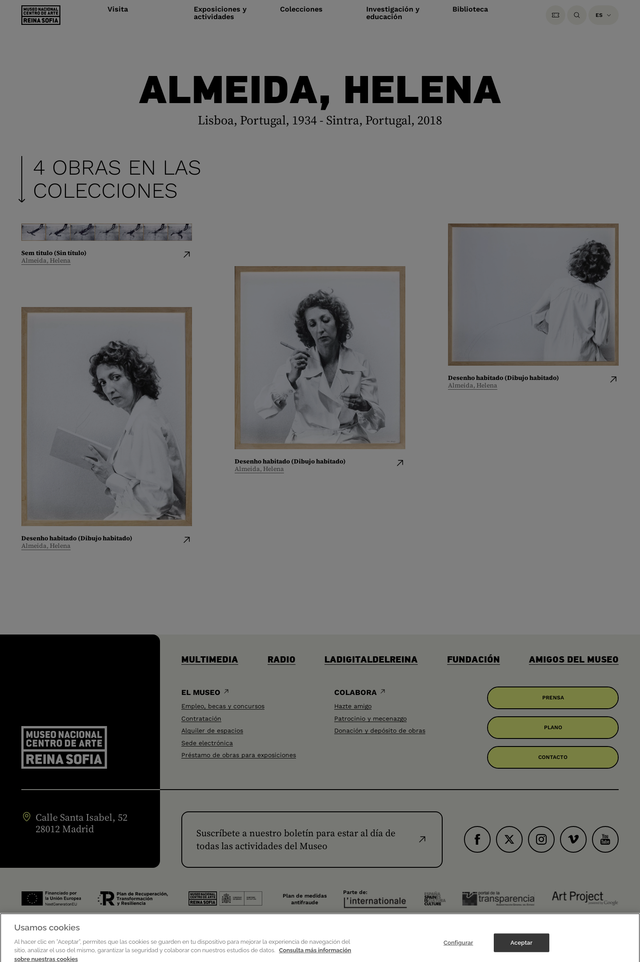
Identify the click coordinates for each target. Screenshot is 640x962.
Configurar (458, 950)
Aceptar (521, 950)
